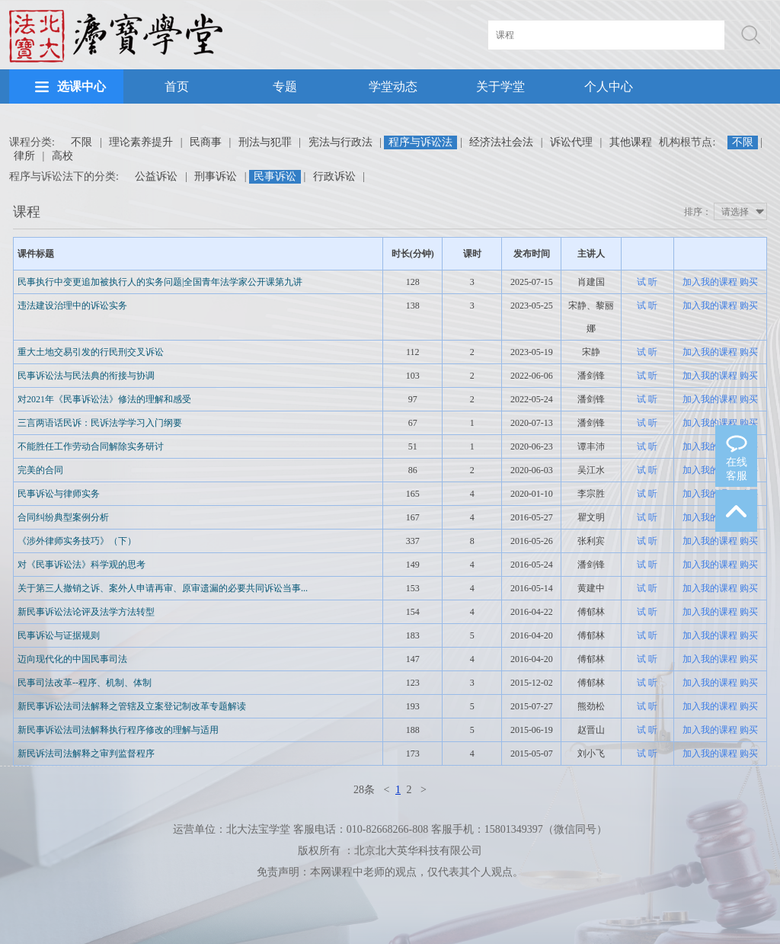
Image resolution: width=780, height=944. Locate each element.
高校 (62, 156)
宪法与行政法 (340, 142)
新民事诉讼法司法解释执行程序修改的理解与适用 (118, 730)
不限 (81, 142)
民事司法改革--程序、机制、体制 (85, 682)
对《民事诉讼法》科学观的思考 (81, 564)
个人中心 (608, 86)
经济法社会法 (501, 142)
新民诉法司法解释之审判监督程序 (86, 753)
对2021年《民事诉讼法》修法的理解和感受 (104, 399)
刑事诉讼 (215, 176)
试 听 (647, 282)
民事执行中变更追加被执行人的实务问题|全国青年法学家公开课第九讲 (160, 282)
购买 (749, 282)
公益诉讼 (156, 176)
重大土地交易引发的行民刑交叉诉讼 (91, 352)
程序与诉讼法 (420, 142)
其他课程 (630, 142)
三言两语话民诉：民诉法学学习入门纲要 (100, 423)
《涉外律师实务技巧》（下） (77, 541)
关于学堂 (500, 86)
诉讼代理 (571, 142)
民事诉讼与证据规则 (59, 635)
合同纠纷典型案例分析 (63, 517)
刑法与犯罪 (265, 142)
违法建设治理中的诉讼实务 (72, 305)
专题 (285, 86)
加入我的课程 (709, 282)
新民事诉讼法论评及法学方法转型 (86, 611)
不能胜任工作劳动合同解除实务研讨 (91, 446)
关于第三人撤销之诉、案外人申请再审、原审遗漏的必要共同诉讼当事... (163, 588)
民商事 (206, 142)
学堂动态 (393, 86)
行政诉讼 (334, 176)
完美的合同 (40, 470)
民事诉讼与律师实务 (59, 493)
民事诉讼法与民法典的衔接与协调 (86, 375)
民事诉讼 (275, 176)
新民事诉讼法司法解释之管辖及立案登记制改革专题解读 (132, 706)
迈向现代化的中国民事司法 (72, 659)
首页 (177, 86)
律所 (24, 156)
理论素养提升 (141, 142)
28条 (364, 789)
